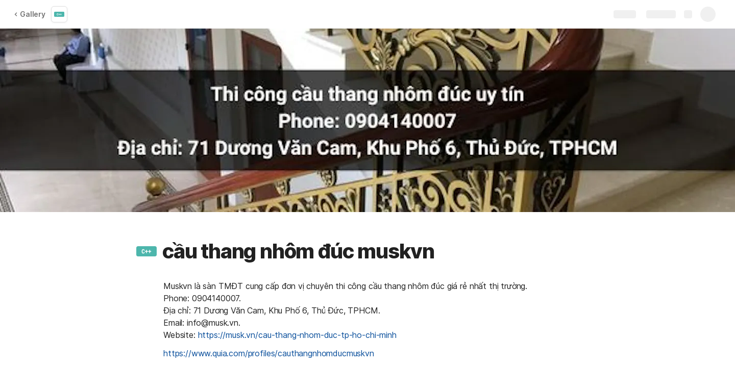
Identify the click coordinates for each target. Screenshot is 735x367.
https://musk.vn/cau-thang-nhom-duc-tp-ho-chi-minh (297, 335)
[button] (146, 251)
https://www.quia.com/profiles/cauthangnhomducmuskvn (268, 353)
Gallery (29, 14)
